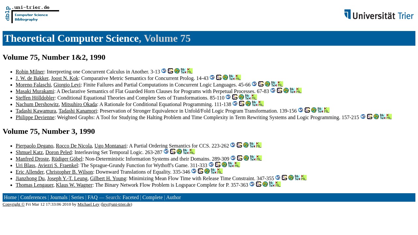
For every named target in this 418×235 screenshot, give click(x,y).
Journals (58, 197)
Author (173, 197)
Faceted (130, 197)
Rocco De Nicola (74, 146)
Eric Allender (29, 172)
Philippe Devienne (35, 117)
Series (77, 197)
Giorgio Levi (67, 84)
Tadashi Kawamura (36, 111)
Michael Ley (88, 204)
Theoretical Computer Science (71, 38)
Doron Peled (58, 152)
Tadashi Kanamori (77, 111)
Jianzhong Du (30, 178)
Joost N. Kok (64, 78)
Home (10, 197)
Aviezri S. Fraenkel (58, 165)
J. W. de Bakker (32, 78)
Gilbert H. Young (108, 178)
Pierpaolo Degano (34, 146)
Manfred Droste (32, 159)
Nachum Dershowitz (37, 104)
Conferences (33, 197)
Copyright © (14, 204)
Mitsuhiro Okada (79, 104)
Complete (152, 197)
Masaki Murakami (35, 91)
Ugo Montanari (110, 146)
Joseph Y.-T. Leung (67, 178)
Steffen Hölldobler (35, 98)
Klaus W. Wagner (74, 185)
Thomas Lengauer (34, 185)
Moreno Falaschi (33, 84)
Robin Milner (30, 71)
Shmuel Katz (29, 152)
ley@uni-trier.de (116, 204)
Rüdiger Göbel (67, 159)
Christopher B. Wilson (69, 172)
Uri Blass (25, 165)
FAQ (93, 197)
